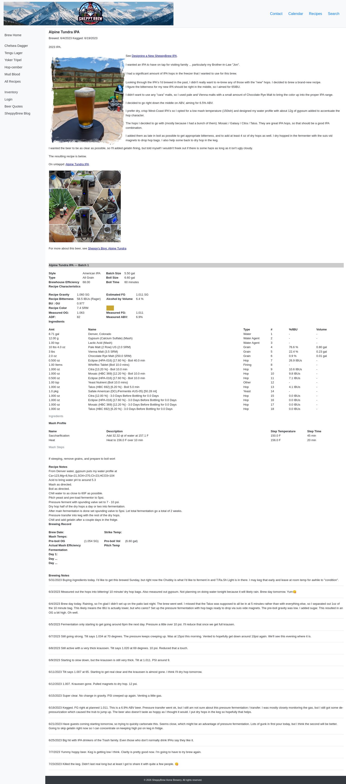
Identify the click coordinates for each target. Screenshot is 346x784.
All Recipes (13, 81)
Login (8, 99)
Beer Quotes (14, 106)
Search (333, 14)
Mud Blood (12, 74)
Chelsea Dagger (16, 46)
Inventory (11, 92)
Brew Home (13, 35)
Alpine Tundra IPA (77, 164)
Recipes (315, 14)
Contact (276, 14)
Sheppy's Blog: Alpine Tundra (107, 248)
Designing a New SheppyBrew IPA (154, 55)
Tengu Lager (14, 53)
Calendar (295, 14)
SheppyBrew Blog (17, 113)
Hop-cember (13, 67)
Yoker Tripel (13, 60)
